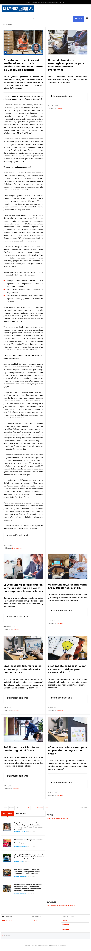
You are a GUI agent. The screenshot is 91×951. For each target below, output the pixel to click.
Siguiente (40, 807)
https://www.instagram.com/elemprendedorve (61, 905)
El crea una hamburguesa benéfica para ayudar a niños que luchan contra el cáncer (28, 841)
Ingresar (78, 19)
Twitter (64, 919)
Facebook (65, 924)
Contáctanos (7, 919)
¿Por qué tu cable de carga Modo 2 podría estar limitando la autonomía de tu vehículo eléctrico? (29, 856)
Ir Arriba (7, 935)
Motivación (60, 710)
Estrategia (18, 860)
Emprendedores (17, 548)
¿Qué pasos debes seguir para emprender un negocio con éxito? (67, 749)
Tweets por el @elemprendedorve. (57, 817)
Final (46, 807)
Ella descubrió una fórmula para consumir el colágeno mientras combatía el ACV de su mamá (27, 871)
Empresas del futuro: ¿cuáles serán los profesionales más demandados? (22, 668)
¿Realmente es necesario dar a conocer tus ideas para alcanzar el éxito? (67, 668)
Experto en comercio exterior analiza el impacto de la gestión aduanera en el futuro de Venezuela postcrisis (28, 825)
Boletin (35, 919)
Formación (60, 108)
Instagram (65, 928)
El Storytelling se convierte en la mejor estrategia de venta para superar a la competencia (23, 587)
